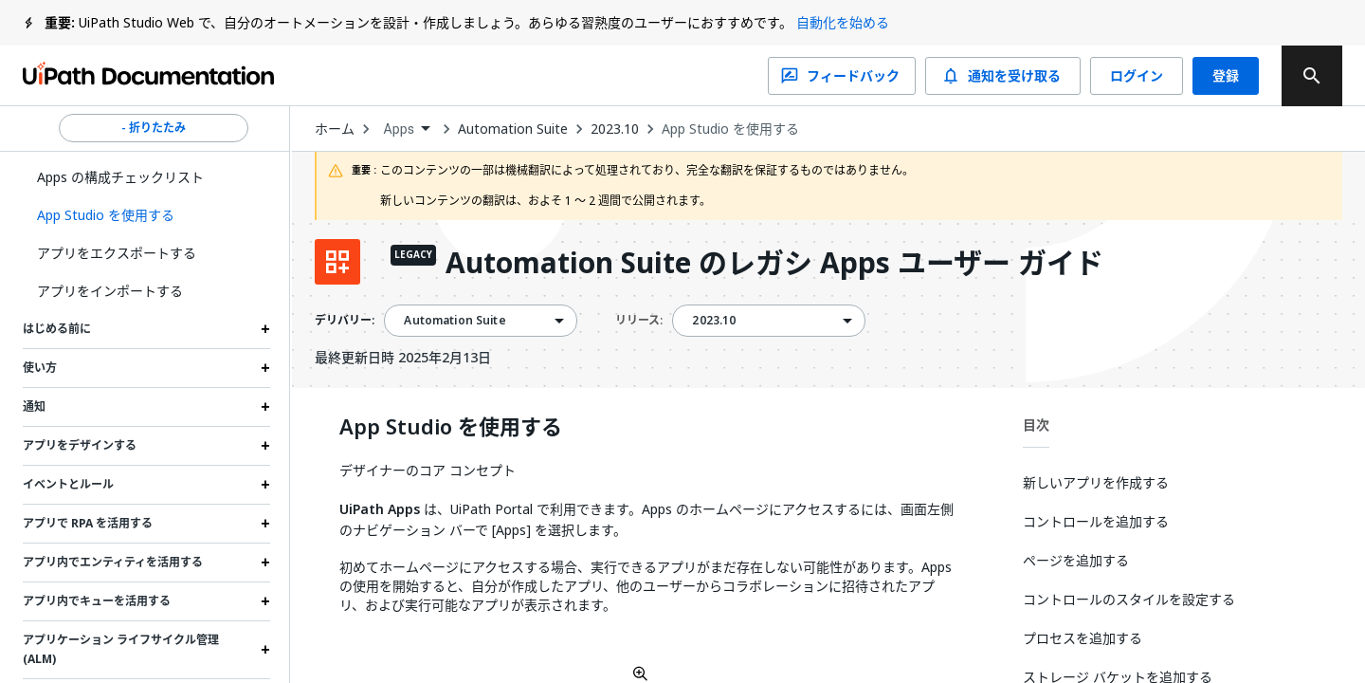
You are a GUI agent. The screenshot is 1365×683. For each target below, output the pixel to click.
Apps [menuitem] (398, 129)
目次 (1036, 424)
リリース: (639, 320)
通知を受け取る (1003, 76)
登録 (1225, 76)
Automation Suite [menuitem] (454, 320)
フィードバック (842, 76)
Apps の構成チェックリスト (120, 177)
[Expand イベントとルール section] (265, 484)
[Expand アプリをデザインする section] (265, 445)
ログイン (1136, 76)
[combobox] (406, 129)
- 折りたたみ (153, 128)
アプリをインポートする (110, 291)
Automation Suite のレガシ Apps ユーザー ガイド (774, 264)
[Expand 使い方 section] (265, 368)
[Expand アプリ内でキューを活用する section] (265, 601)
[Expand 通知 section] (265, 406)
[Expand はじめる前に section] (265, 329)
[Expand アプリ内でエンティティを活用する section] (265, 562)
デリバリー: (344, 320)
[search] (1312, 76)
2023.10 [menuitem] (714, 320)
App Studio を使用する (730, 129)
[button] (146, 215)
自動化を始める (842, 22)
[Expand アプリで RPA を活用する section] (265, 523)
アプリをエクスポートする (116, 253)
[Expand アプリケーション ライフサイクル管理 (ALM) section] (265, 649)
